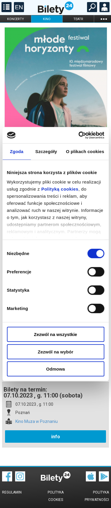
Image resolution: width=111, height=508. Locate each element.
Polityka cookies (56, 496)
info (55, 436)
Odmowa (55, 368)
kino (47, 19)
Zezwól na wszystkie (55, 334)
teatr (78, 19)
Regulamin (12, 492)
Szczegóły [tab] (46, 151)
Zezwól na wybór (55, 351)
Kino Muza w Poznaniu (36, 421)
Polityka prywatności (97, 496)
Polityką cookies (59, 188)
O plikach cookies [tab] (85, 151)
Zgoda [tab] (16, 151)
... (103, 18)
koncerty (15, 19)
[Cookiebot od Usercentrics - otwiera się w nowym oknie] (79, 135)
